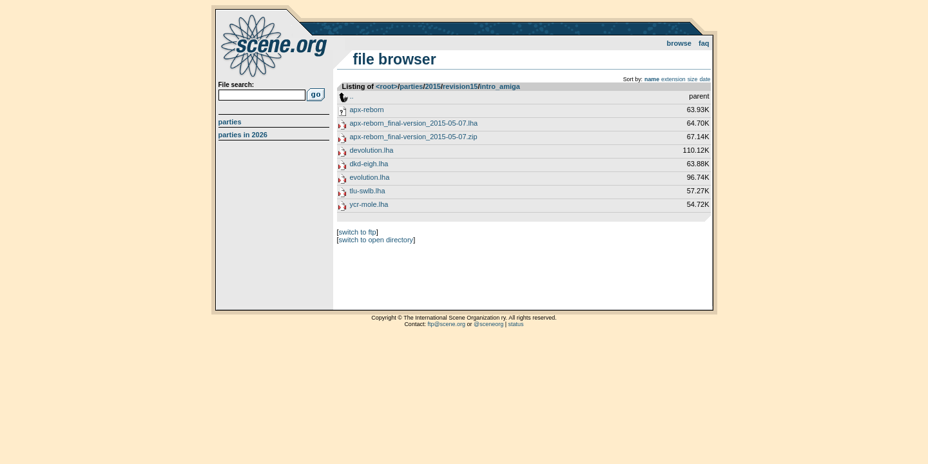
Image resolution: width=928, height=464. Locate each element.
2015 (432, 86)
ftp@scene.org (446, 324)
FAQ (704, 43)
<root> (387, 86)
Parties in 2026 (242, 135)
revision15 (460, 86)
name (651, 79)
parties (411, 86)
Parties (230, 122)
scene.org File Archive (275, 45)
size (693, 79)
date (704, 79)
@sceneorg (488, 324)
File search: (236, 84)
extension (673, 79)
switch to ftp (357, 232)
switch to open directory (376, 240)
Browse (678, 43)
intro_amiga (500, 86)
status (516, 324)
